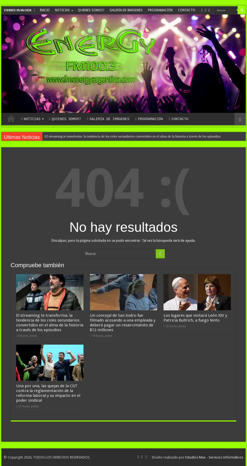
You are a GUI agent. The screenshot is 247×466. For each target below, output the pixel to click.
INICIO (45, 10)
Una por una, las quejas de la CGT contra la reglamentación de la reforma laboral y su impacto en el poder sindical (48, 393)
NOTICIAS (62, 10)
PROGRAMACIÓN (160, 10)
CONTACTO (186, 10)
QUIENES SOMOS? (91, 10)
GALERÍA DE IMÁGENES (126, 10)
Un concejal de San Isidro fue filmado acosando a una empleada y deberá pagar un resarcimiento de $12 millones (122, 322)
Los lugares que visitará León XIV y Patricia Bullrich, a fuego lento (195, 318)
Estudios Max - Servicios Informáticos (214, 457)
